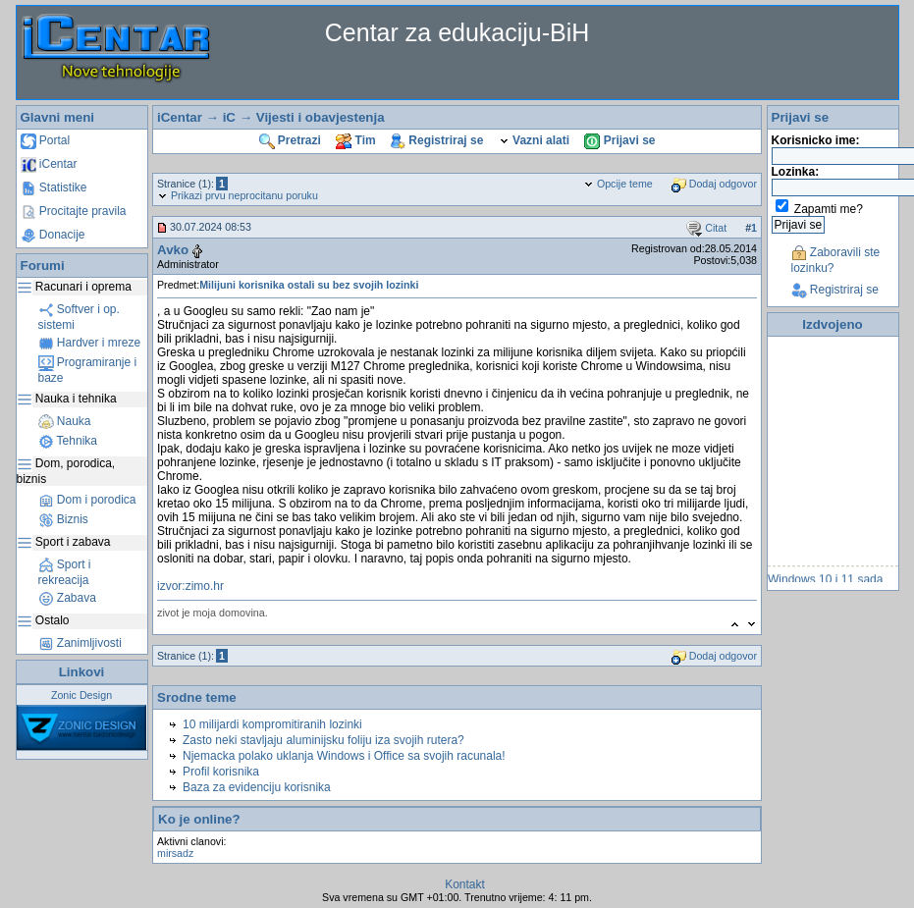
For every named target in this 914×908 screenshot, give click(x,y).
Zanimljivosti (80, 643)
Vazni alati (534, 140)
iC (229, 117)
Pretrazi (290, 140)
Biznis (63, 519)
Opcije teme (618, 183)
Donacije (53, 234)
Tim (355, 140)
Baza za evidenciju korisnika (257, 787)
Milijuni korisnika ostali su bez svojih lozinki (308, 285)
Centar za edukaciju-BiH (457, 32)
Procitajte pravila (74, 211)
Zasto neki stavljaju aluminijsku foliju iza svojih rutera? (323, 740)
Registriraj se (437, 140)
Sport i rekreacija (64, 572)
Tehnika (67, 441)
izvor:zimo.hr (190, 586)
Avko (172, 249)
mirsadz (175, 853)
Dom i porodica (87, 500)
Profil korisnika (221, 771)
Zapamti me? (828, 209)
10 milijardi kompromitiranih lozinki (272, 724)
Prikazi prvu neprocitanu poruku (237, 195)
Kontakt (465, 884)
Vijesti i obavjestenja (320, 117)
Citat (706, 228)
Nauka (64, 421)
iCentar (49, 164)
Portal (46, 140)
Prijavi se (619, 140)
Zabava (67, 598)
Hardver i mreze (89, 342)
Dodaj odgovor (714, 183)
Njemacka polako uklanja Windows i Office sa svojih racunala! (344, 756)
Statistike (54, 187)
